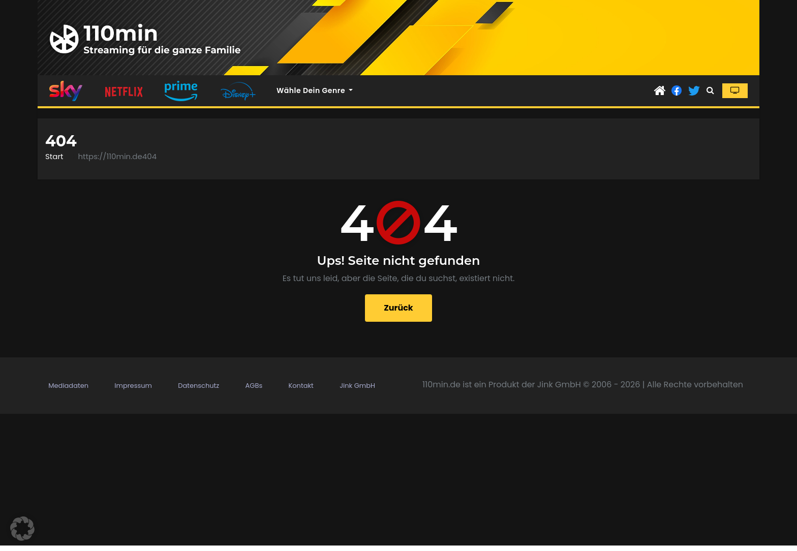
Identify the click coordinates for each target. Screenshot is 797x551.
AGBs (254, 385)
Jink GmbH (357, 385)
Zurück (398, 308)
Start (54, 156)
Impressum (133, 385)
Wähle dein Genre (315, 90)
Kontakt (300, 385)
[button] (710, 90)
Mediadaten (68, 385)
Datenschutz (198, 385)
